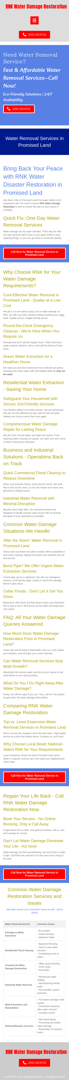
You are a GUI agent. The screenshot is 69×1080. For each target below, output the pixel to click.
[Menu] (34, 20)
